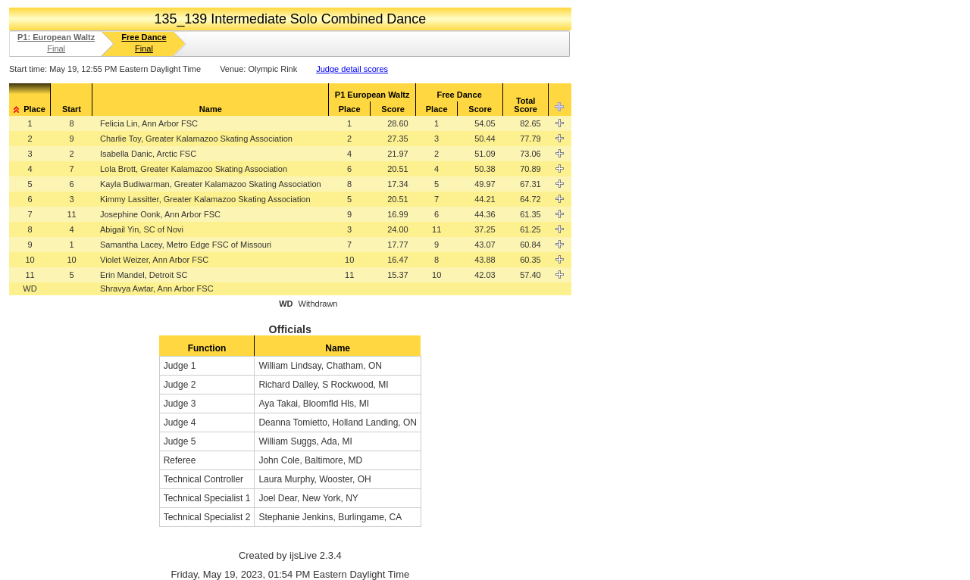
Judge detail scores (352, 68)
